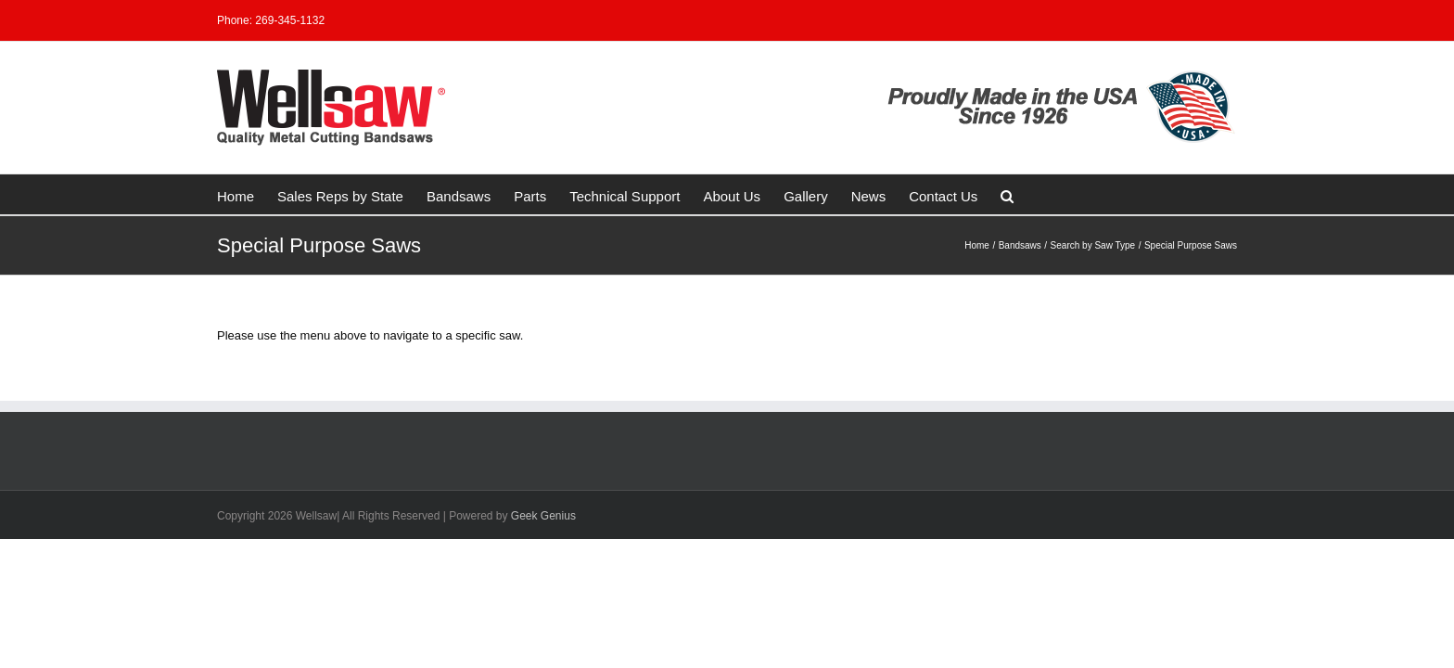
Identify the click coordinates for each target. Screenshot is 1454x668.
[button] (923, 194)
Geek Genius (543, 515)
